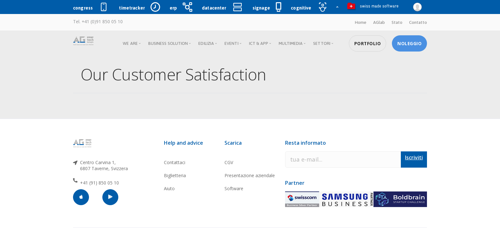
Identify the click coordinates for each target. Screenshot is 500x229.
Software (233, 188)
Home (360, 22)
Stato (397, 22)
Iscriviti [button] (414, 157)
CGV (228, 162)
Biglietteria (175, 175)
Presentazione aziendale (249, 175)
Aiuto (169, 188)
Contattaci (174, 162)
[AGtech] (83, 143)
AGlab (379, 22)
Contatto (418, 22)
